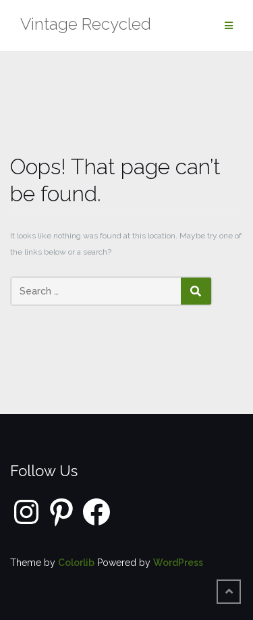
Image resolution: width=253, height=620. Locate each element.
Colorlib (76, 562)
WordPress (178, 562)
